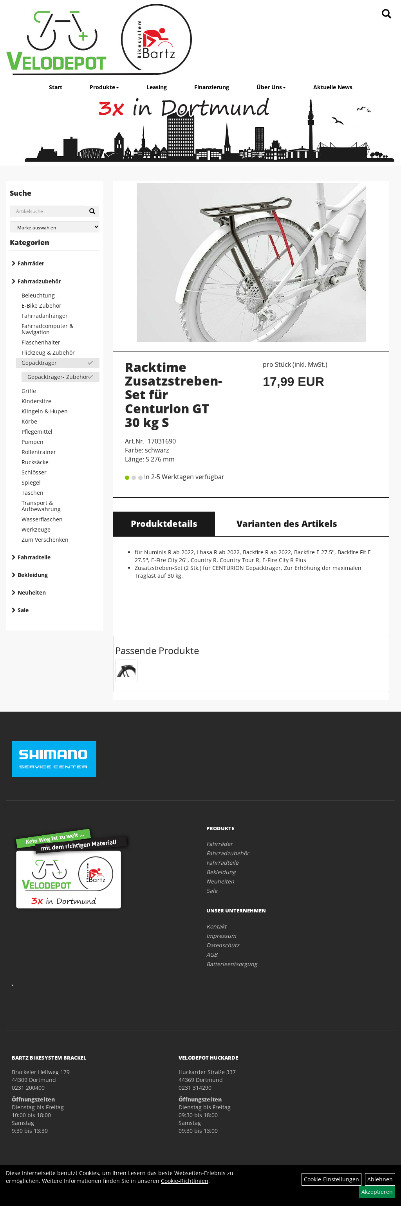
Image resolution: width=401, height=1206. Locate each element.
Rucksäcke (35, 462)
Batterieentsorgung (231, 964)
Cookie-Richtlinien (184, 1180)
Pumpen (32, 441)
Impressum (221, 935)
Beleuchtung (38, 295)
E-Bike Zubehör (41, 305)
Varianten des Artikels (287, 523)
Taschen (32, 492)
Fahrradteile (34, 557)
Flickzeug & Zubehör (48, 352)
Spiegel (31, 482)
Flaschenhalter (41, 342)
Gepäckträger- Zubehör (58, 376)
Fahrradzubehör (39, 281)
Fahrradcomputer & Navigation (47, 329)
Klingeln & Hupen (45, 411)
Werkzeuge (36, 529)
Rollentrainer (39, 452)
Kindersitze (36, 401)
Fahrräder (31, 263)
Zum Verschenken (45, 539)
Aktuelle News (332, 87)
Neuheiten (32, 592)
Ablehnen (380, 1179)
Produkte (104, 87)
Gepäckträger (39, 362)
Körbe (29, 421)
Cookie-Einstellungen (331, 1179)
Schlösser (34, 472)
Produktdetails (164, 523)
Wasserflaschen (42, 519)
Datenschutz (222, 945)
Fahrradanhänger (45, 315)
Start (55, 87)
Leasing (156, 87)
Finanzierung (211, 87)
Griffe (29, 391)
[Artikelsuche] (386, 14)
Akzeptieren (377, 1191)
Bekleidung (33, 575)
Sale (23, 610)
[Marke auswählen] (54, 227)
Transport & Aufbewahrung (41, 506)
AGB (211, 954)
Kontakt (216, 926)
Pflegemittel (37, 431)
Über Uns (271, 87)
